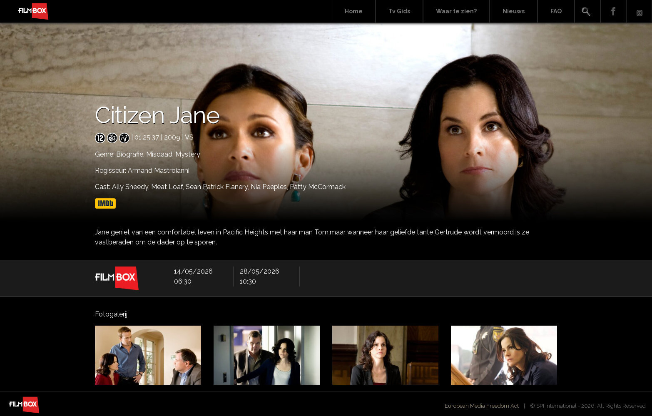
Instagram (639, 11)
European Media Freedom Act (482, 406)
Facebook (613, 11)
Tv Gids (399, 11)
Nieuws (514, 11)
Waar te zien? (456, 11)
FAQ (556, 11)
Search (587, 11)
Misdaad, (160, 154)
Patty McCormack (318, 187)
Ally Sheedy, (131, 187)
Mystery (187, 154)
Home (354, 11)
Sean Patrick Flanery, (218, 187)
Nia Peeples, (270, 187)
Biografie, (131, 154)
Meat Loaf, (168, 187)
